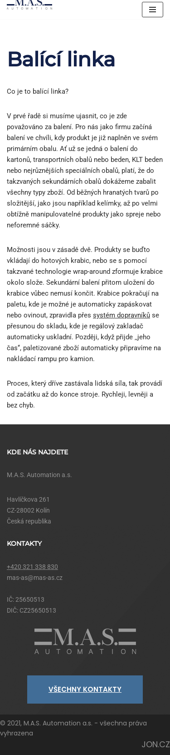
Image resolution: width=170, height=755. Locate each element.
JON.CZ (155, 744)
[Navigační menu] (152, 9)
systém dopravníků (121, 315)
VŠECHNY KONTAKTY (85, 689)
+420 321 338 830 (32, 566)
